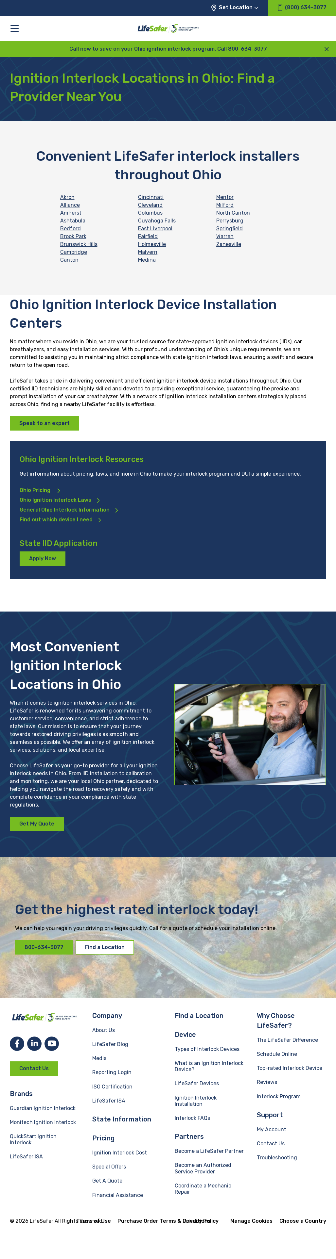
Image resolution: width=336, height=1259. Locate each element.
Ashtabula (72, 221)
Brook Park (73, 236)
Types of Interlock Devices (207, 1049)
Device (185, 1034)
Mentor (225, 197)
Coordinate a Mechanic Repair (203, 1189)
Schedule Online (277, 1054)
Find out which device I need (56, 519)
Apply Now (42, 558)
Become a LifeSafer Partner (209, 1151)
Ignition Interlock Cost (119, 1153)
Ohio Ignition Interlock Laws (55, 500)
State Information (121, 1119)
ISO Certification (112, 1087)
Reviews (267, 1082)
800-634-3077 (247, 49)
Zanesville (228, 244)
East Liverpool (155, 228)
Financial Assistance (117, 1195)
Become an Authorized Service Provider (203, 1168)
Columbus (150, 213)
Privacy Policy (201, 1221)
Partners (189, 1136)
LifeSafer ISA (26, 1156)
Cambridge (73, 252)
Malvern (147, 252)
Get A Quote (107, 1181)
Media (99, 1058)
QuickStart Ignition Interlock (33, 1139)
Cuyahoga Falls (157, 221)
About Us (103, 1030)
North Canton (233, 213)
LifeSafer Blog (110, 1044)
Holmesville (152, 244)
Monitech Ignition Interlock (43, 1122)
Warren (225, 236)
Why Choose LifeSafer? (276, 1020)
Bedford (70, 228)
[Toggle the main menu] (14, 28)
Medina (147, 260)
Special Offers (109, 1167)
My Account (271, 1129)
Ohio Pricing (36, 490)
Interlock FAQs (192, 1118)
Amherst (70, 213)
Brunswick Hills (78, 244)
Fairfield (148, 236)
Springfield (229, 228)
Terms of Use (93, 1221)
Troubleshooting (277, 1157)
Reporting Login (112, 1072)
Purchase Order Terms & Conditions (164, 1221)
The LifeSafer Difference (287, 1040)
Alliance (70, 205)
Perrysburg (229, 221)
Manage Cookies (251, 1221)
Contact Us (34, 1068)
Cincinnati (151, 197)
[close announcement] (326, 49)
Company (107, 1016)
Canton (69, 260)
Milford (225, 205)
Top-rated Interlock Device (289, 1068)
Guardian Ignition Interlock (43, 1108)
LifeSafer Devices (197, 1083)
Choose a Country (302, 1221)
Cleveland (150, 205)
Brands (21, 1094)
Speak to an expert (44, 423)
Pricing (103, 1138)
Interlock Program (279, 1096)
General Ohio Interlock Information (65, 510)
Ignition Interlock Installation (196, 1101)
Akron (67, 197)
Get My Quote (36, 824)
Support (270, 1115)
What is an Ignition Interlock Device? (209, 1066)
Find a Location (105, 947)
